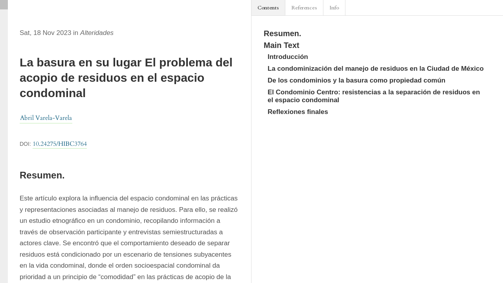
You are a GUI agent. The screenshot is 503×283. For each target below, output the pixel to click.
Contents (268, 7)
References (304, 7)
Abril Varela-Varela (46, 118)
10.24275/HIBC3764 (60, 144)
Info (334, 7)
